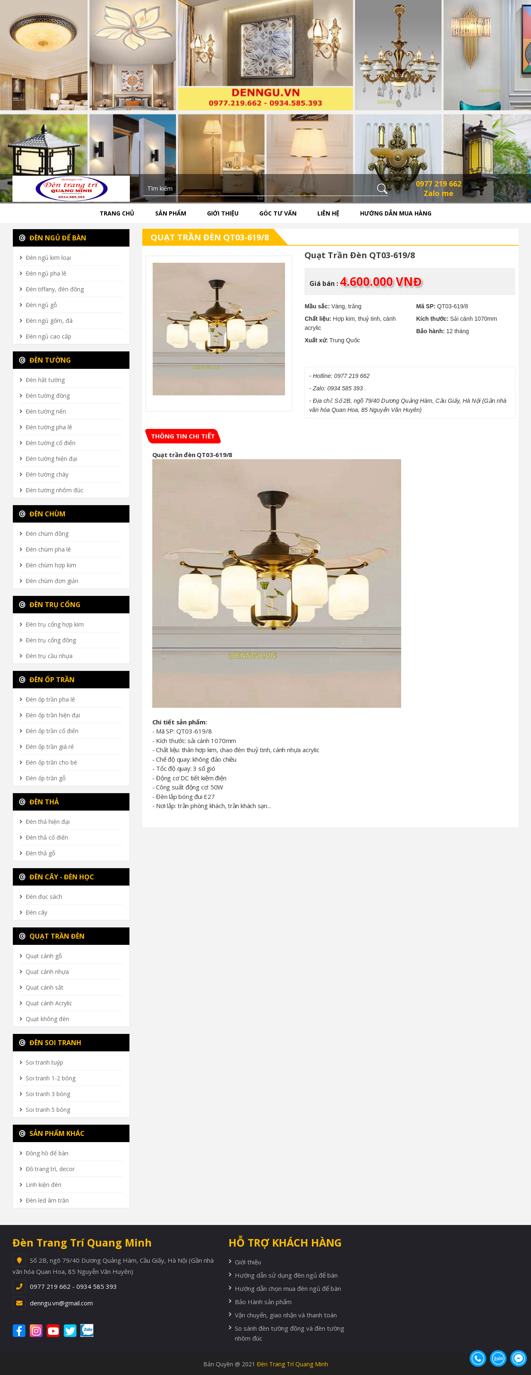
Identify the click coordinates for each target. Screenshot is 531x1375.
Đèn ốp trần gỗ (46, 778)
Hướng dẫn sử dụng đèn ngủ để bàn (286, 1275)
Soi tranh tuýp (44, 1062)
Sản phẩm (170, 213)
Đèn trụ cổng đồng (51, 640)
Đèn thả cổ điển (47, 837)
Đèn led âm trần (47, 1200)
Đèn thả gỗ (40, 853)
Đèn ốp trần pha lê (50, 699)
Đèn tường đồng (48, 395)
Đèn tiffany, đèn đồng (55, 289)
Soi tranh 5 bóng (48, 1110)
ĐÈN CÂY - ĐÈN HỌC (56, 876)
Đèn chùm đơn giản (52, 581)
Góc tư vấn (278, 213)
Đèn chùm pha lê (48, 549)
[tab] (183, 436)
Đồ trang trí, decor (50, 1169)
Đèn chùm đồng (47, 533)
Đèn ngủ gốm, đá (49, 320)
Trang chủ (117, 213)
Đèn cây (36, 912)
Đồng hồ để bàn (47, 1153)
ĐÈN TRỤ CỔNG (49, 604)
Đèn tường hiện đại (51, 458)
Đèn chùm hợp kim (51, 565)
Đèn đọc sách (44, 897)
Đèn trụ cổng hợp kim (55, 624)
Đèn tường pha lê (49, 427)
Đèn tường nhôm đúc (54, 490)
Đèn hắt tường (45, 380)
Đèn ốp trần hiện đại (53, 715)
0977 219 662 (438, 184)
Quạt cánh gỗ (44, 956)
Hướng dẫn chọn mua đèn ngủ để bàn (288, 1288)
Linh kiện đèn (43, 1185)
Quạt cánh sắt (44, 987)
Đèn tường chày (47, 474)
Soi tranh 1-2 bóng (51, 1078)
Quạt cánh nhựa (47, 972)
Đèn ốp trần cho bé (51, 762)
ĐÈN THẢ (39, 801)
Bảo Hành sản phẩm (263, 1302)
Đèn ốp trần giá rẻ (50, 746)
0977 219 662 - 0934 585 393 (73, 1286)
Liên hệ (328, 213)
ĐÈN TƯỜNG (45, 360)
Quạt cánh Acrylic (49, 1003)
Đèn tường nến (46, 411)
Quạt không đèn (47, 1019)
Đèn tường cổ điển (51, 443)
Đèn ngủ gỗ (41, 305)
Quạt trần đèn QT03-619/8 (210, 237)
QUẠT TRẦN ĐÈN (52, 936)
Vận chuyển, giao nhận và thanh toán (286, 1315)
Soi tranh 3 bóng (48, 1094)
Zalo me (438, 193)
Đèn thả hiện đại (48, 821)
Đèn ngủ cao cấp (48, 336)
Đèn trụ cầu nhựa (49, 656)
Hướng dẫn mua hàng (395, 213)
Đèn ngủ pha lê (46, 273)
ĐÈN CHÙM (42, 513)
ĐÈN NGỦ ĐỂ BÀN (52, 237)
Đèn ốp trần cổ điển (52, 731)
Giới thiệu (223, 213)
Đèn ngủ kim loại (48, 257)
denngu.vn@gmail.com (61, 1303)
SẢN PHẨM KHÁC (52, 1133)
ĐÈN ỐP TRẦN (47, 679)
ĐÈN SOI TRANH (50, 1042)
